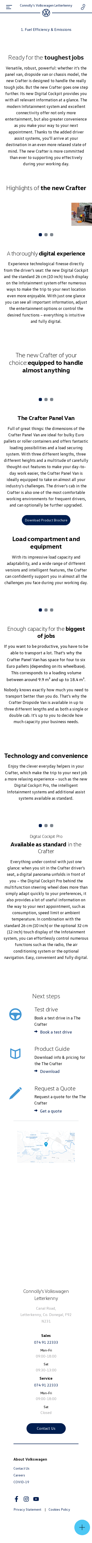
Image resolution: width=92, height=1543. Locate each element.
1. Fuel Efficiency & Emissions (46, 29)
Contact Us (46, 1428)
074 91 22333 (46, 1342)
